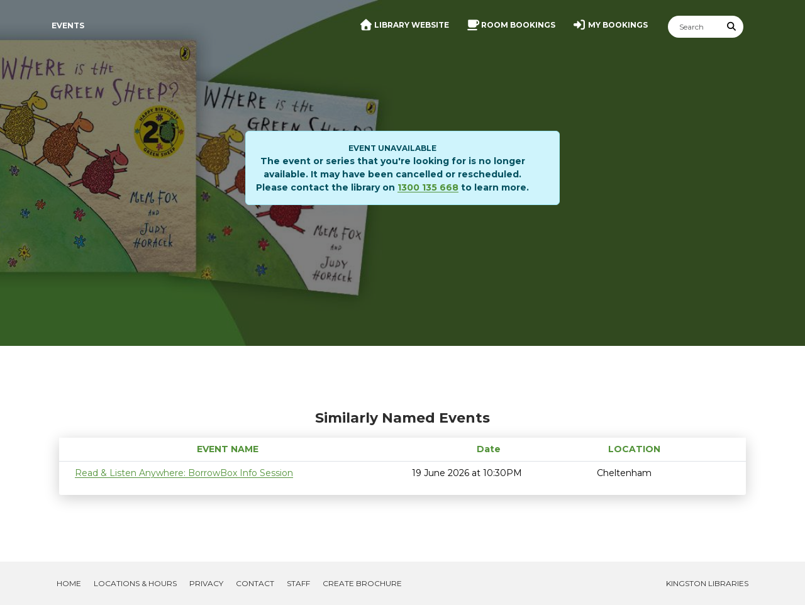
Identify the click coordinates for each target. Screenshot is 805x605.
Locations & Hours (135, 583)
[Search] (694, 27)
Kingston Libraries (707, 583)
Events (68, 25)
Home (69, 583)
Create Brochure (362, 583)
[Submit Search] (732, 27)
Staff (298, 583)
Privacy (206, 583)
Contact (255, 583)
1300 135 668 (427, 187)
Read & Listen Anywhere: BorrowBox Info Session (184, 473)
